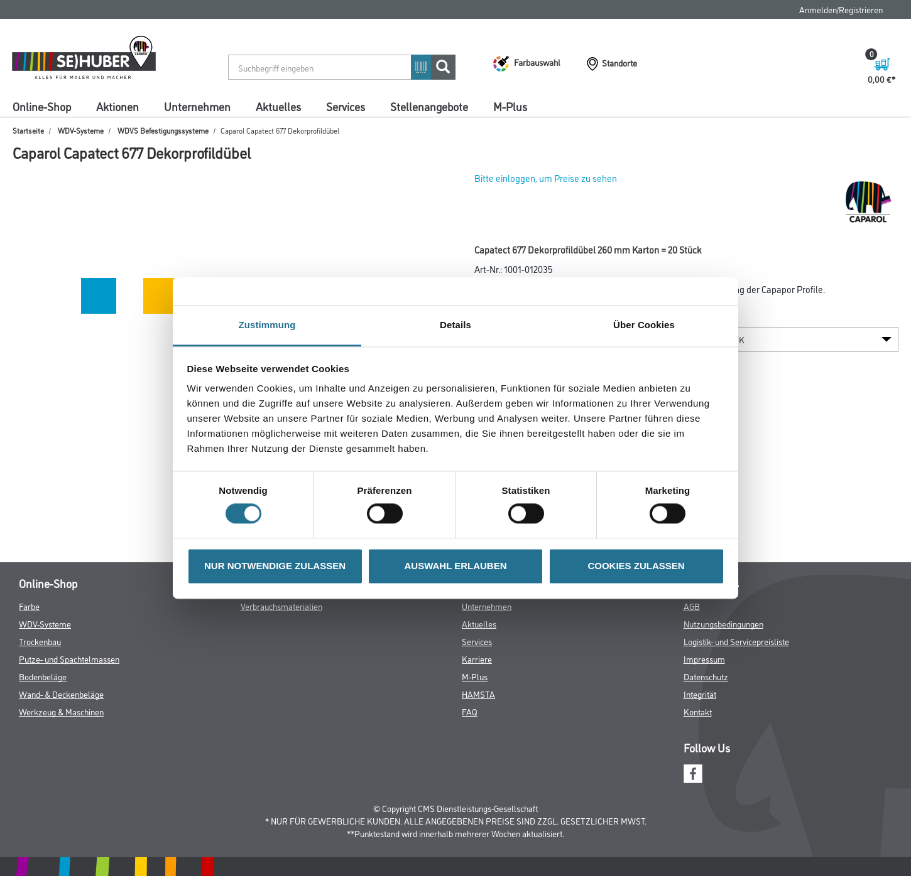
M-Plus (510, 106)
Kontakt (698, 711)
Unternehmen (197, 106)
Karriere (477, 659)
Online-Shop (42, 106)
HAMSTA (478, 694)
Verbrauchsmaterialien (281, 606)
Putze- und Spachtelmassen (69, 659)
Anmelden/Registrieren (841, 9)
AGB (692, 606)
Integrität (700, 694)
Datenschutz (706, 676)
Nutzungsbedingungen (723, 623)
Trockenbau (40, 641)
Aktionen (117, 106)
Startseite (28, 130)
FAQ (469, 711)
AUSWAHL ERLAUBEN (455, 565)
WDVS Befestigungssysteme (163, 130)
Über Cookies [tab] (644, 324)
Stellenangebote (429, 106)
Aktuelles (278, 106)
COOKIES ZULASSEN (635, 565)
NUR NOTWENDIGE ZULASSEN (275, 565)
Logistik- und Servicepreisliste (736, 641)
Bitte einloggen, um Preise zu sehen (545, 177)
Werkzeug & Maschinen (61, 711)
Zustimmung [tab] (267, 324)
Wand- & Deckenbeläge (61, 694)
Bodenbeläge (43, 676)
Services (345, 106)
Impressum (704, 659)
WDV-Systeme (81, 130)
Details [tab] (455, 324)
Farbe (29, 606)
